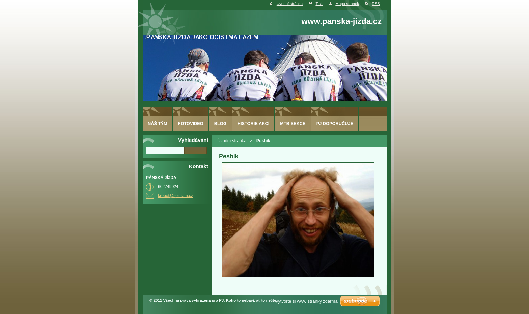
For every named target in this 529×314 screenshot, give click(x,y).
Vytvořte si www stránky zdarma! (307, 301)
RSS (376, 4)
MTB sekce (292, 123)
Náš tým (157, 123)
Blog (220, 123)
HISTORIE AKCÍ (254, 123)
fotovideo (190, 123)
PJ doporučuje (335, 123)
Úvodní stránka (290, 4)
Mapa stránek (347, 4)
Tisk (319, 4)
